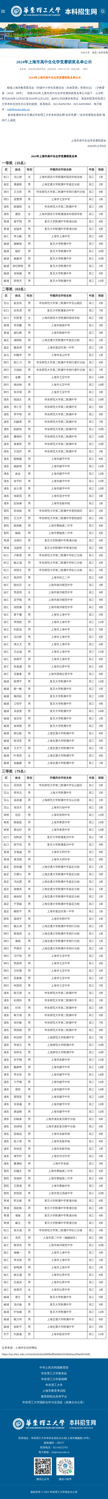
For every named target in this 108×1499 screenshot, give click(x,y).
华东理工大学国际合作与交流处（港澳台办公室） (54, 1402)
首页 (94, 52)
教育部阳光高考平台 (54, 1396)
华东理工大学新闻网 (54, 1379)
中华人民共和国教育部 (54, 1367)
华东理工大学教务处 (54, 1373)
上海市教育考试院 (54, 1390)
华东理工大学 (54, 1384)
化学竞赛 (103, 52)
